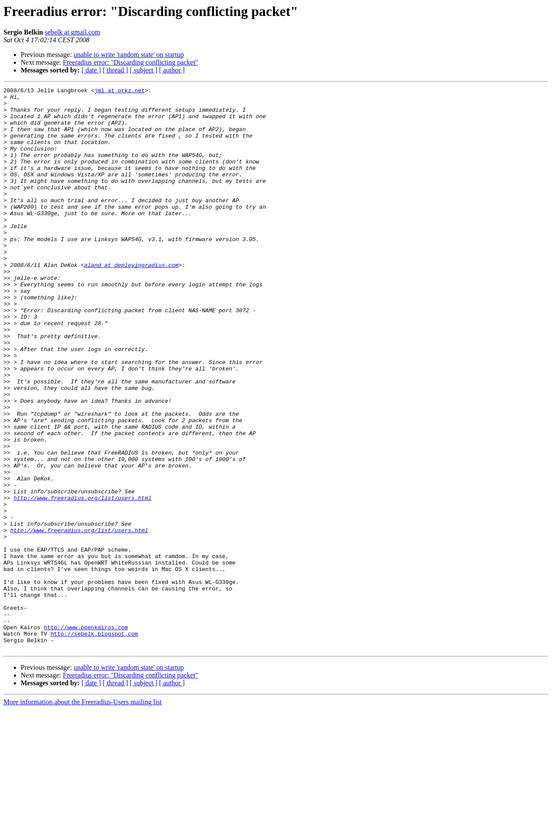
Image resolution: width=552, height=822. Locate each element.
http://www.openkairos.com (86, 736)
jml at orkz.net (119, 91)
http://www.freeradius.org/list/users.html (82, 580)
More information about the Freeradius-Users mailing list (82, 814)
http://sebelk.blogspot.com (94, 743)
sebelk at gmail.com (72, 32)
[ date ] (91, 70)
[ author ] (172, 70)
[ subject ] (143, 70)
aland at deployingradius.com (131, 301)
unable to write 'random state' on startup (129, 54)
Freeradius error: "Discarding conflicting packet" (130, 62)
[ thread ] (115, 70)
